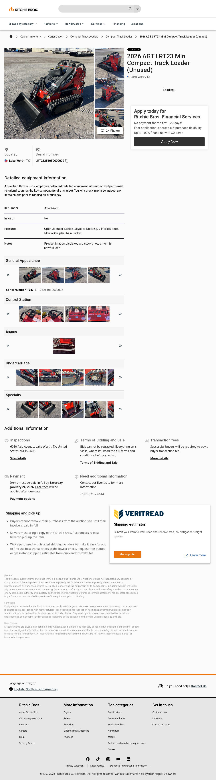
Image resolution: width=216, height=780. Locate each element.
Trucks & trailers (116, 724)
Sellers (67, 718)
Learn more (195, 555)
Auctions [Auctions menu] (51, 24)
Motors (111, 736)
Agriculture (114, 730)
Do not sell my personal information (128, 765)
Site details (18, 458)
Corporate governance (30, 718)
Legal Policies (97, 765)
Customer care (159, 712)
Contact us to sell (161, 724)
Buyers (67, 712)
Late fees (42, 487)
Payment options (22, 499)
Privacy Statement (75, 765)
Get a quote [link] (127, 554)
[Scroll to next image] (120, 275)
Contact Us (199, 686)
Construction (114, 712)
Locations (137, 24)
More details (159, 458)
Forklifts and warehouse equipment (126, 743)
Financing (118, 24)
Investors (24, 724)
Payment (68, 736)
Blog (21, 736)
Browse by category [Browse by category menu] (23, 24)
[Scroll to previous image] (8, 275)
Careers (23, 730)
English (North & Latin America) (36, 689)
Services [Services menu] (99, 24)
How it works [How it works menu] (75, 24)
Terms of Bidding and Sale (99, 463)
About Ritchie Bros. (29, 712)
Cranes (111, 749)
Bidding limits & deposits (76, 730)
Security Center (27, 743)
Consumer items (116, 718)
